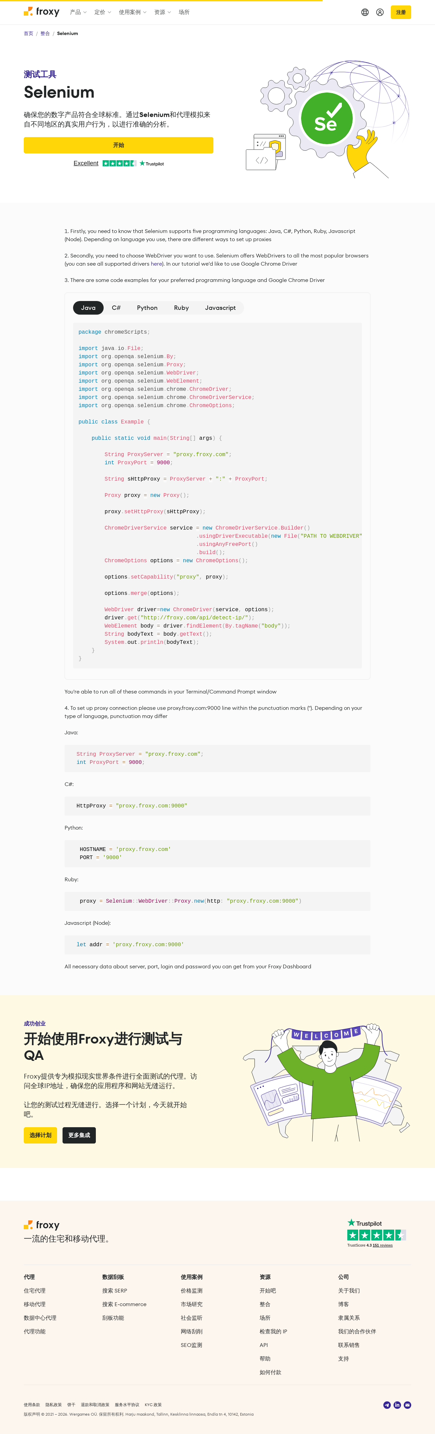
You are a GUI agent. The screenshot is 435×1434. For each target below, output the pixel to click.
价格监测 (192, 1291)
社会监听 (192, 1318)
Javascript (220, 307)
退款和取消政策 (95, 1404)
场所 (265, 1318)
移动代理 (35, 1304)
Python (147, 307)
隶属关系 (349, 1318)
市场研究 (192, 1304)
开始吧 (268, 1291)
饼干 (71, 1404)
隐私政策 (54, 1404)
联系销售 (349, 1345)
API (264, 1345)
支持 (343, 1359)
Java (88, 307)
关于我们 (349, 1291)
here (156, 264)
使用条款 (32, 1404)
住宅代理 (35, 1291)
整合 (45, 33)
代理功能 (35, 1331)
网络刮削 (192, 1331)
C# (116, 307)
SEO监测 (191, 1345)
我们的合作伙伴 (357, 1331)
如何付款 (270, 1372)
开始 (118, 145)
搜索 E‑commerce (124, 1304)
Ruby (181, 307)
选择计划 (40, 1168)
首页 (28, 33)
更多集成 (79, 1168)
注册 (401, 12)
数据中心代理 (40, 1318)
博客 (343, 1304)
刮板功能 (113, 1318)
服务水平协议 (127, 1404)
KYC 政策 (153, 1404)
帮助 (265, 1359)
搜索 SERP (114, 1291)
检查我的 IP (273, 1331)
